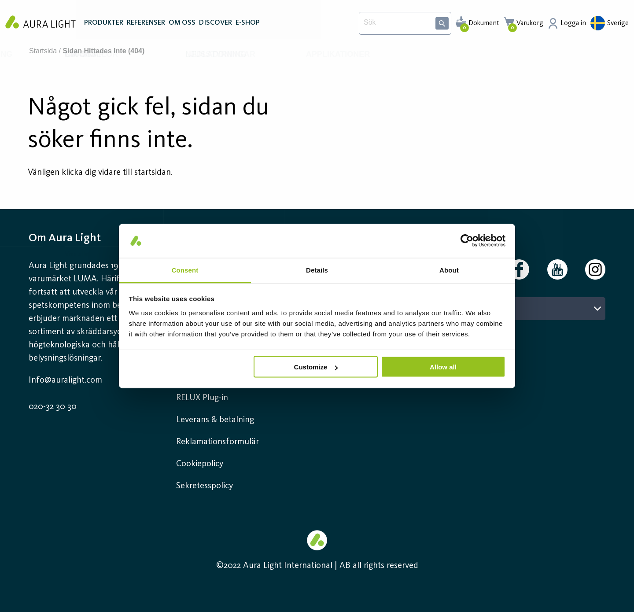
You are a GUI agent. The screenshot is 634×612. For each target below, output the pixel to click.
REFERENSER (146, 25)
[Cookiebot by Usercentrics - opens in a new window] (466, 240)
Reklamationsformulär (217, 442)
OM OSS (182, 25)
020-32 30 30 (53, 406)
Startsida (43, 51)
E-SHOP (248, 25)
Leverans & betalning (215, 420)
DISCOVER (215, 25)
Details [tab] (317, 269)
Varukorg (529, 23)
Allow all (443, 367)
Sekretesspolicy (204, 486)
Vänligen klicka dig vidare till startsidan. (100, 172)
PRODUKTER (103, 25)
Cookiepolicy (199, 464)
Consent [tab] (185, 269)
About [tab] (449, 269)
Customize (316, 367)
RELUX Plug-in (202, 398)
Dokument (483, 23)
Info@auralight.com (65, 380)
